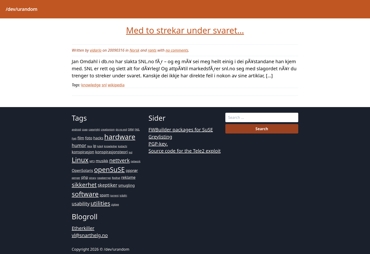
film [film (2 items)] (80, 138)
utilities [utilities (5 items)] (100, 203)
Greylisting (160, 136)
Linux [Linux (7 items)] (80, 159)
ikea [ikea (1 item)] (89, 146)
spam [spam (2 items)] (104, 195)
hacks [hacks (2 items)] (98, 138)
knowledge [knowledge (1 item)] (110, 146)
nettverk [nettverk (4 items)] (119, 160)
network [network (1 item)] (135, 161)
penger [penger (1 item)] (76, 177)
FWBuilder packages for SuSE (180, 129)
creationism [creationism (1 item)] (108, 129)
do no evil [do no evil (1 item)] (121, 129)
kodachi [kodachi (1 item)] (122, 146)
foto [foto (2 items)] (88, 138)
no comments (177, 50)
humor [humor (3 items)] (79, 145)
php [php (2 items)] (84, 177)
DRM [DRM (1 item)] (131, 129)
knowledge (91, 84)
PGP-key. (158, 144)
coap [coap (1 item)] (85, 129)
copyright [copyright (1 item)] (94, 129)
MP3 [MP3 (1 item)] (92, 161)
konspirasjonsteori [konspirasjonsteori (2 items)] (111, 151)
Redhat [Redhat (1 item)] (116, 177)
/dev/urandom (21, 9)
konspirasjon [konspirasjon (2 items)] (83, 151)
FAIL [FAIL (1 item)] (137, 129)
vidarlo (95, 50)
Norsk (134, 50)
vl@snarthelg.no (90, 235)
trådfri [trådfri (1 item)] (123, 195)
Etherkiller (83, 228)
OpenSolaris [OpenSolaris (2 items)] (82, 170)
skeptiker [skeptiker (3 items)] (107, 185)
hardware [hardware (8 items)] (119, 137)
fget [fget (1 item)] (74, 138)
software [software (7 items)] (85, 193)
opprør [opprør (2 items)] (132, 170)
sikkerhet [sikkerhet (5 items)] (84, 184)
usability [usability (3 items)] (80, 203)
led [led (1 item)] (130, 152)
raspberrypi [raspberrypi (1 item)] (104, 177)
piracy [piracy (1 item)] (92, 177)
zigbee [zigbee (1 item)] (115, 204)
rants (152, 50)
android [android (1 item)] (76, 129)
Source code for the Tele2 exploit (184, 151)
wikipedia (116, 84)
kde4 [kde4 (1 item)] (100, 146)
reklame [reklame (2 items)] (128, 177)
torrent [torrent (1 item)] (114, 195)
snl (104, 84)
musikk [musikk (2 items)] (102, 160)
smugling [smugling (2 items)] (126, 185)
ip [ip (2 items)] (94, 145)
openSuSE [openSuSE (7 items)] (109, 169)
